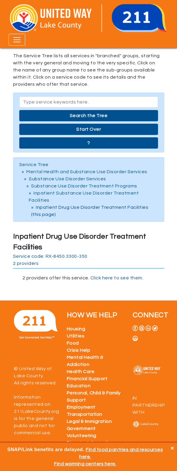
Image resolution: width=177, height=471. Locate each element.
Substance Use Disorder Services (67, 178)
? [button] (88, 143)
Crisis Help (78, 350)
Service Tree (34, 164)
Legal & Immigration (89, 421)
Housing (76, 329)
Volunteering (81, 435)
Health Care (81, 371)
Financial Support (87, 378)
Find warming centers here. (85, 464)
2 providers (26, 263)
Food (73, 343)
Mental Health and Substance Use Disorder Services (86, 171)
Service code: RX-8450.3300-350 (50, 256)
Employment (81, 407)
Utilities (75, 336)
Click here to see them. (116, 278)
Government (81, 428)
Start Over (88, 129)
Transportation (84, 414)
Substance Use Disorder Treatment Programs (84, 186)
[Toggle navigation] (17, 40)
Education (79, 386)
